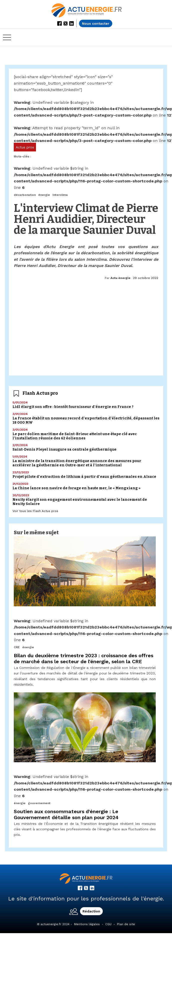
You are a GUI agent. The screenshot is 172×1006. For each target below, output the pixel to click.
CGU (108, 924)
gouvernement (39, 803)
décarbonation (25, 195)
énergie (44, 195)
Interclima (60, 195)
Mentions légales (87, 924)
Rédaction (91, 911)
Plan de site (126, 924)
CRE (17, 647)
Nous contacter (95, 23)
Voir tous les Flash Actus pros (35, 511)
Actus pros (25, 147)
